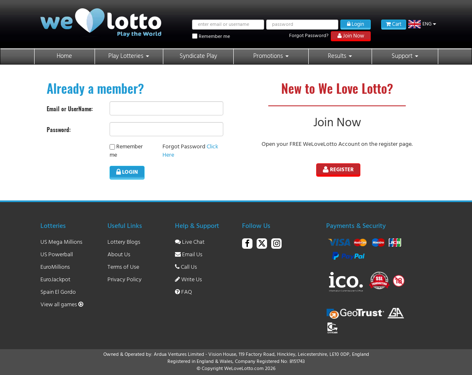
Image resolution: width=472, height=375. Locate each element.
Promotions (271, 56)
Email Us (188, 255)
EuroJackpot (55, 280)
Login (355, 24)
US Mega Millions (61, 242)
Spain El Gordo (58, 292)
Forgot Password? (308, 36)
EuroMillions (55, 267)
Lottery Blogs (123, 242)
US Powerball (56, 255)
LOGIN (127, 172)
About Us (118, 255)
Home (64, 56)
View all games (61, 305)
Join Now (350, 36)
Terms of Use (123, 267)
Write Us (188, 280)
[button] (422, 24)
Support (405, 56)
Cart (394, 24)
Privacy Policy (124, 280)
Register (338, 169)
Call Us (186, 267)
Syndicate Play (198, 56)
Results (340, 56)
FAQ (183, 292)
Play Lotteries (128, 56)
